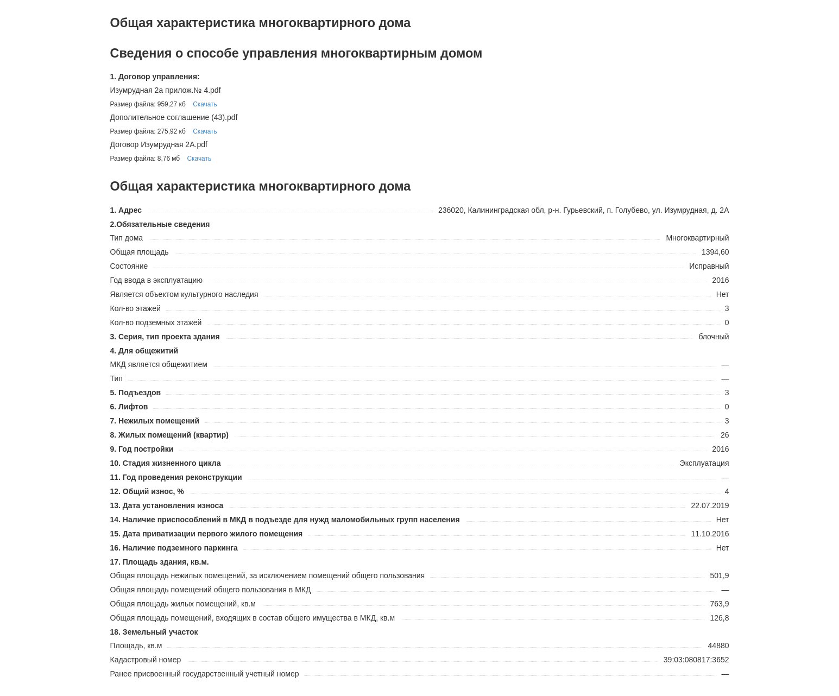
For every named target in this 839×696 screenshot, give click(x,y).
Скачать (205, 104)
